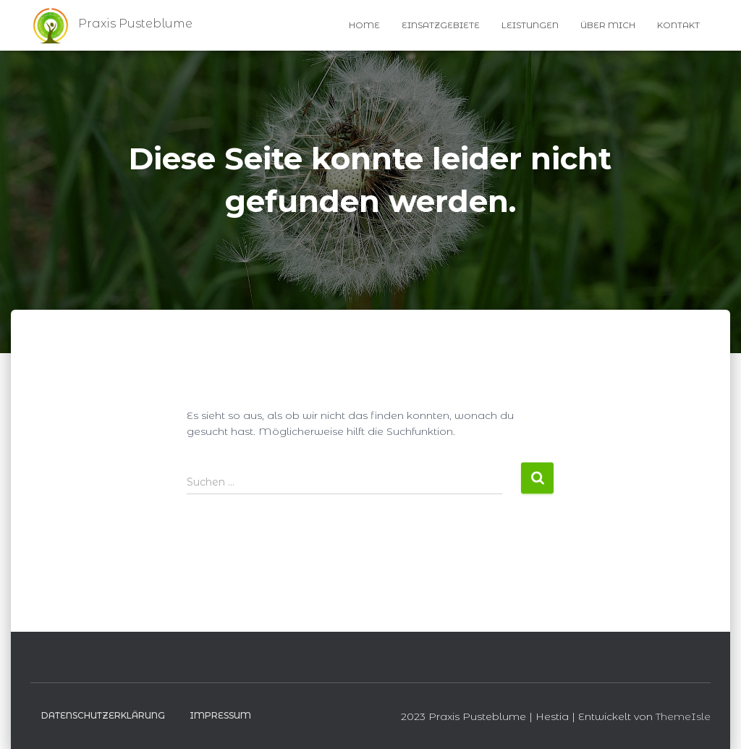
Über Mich (607, 25)
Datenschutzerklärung (103, 715)
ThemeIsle (683, 716)
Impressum (220, 715)
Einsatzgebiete (441, 25)
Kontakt (678, 25)
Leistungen (530, 25)
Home (364, 25)
